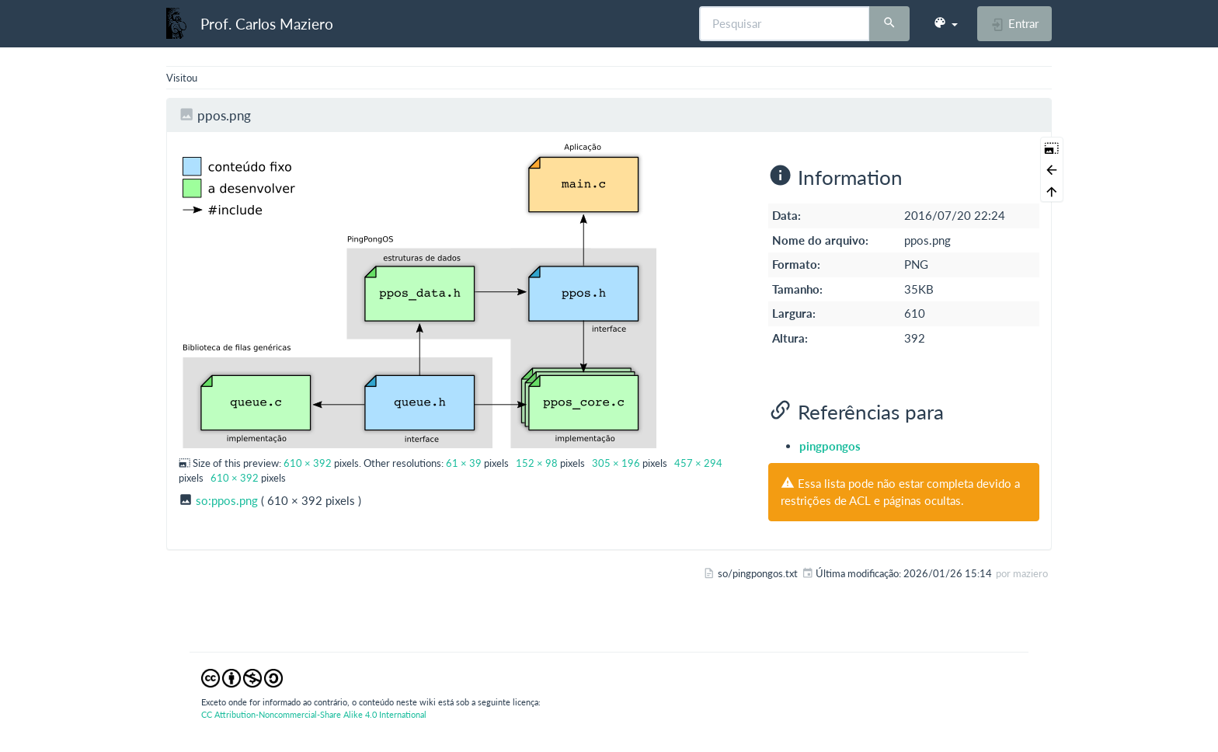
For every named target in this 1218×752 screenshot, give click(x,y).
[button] (945, 23)
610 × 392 (308, 463)
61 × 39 (464, 463)
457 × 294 (698, 463)
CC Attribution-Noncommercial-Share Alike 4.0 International (313, 714)
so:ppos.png (227, 500)
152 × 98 (537, 463)
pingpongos (830, 446)
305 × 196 (616, 463)
